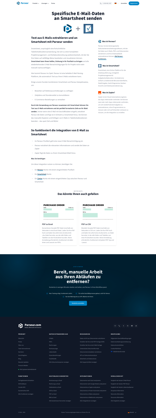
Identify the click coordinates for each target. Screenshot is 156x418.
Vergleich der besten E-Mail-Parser (121, 381)
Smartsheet (41, 174)
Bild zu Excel (52, 397)
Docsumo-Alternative (117, 397)
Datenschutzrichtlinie (117, 345)
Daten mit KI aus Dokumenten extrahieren (92, 338)
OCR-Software (22, 384)
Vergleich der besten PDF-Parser (120, 384)
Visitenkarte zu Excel (55, 387)
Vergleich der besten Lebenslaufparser (122, 387)
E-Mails (51, 338)
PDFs (50, 342)
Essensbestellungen (55, 355)
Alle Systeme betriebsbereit (28, 369)
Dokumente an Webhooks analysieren (91, 397)
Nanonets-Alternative (117, 394)
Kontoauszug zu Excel (55, 381)
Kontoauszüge (53, 349)
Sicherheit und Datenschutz (88, 359)
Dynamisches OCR (23, 391)
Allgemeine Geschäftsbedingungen (121, 338)
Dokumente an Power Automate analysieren (93, 391)
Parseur (40, 170)
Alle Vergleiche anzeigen (118, 401)
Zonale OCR (21, 387)
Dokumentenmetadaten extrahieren (90, 352)
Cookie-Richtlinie (116, 349)
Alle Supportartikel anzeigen (88, 362)
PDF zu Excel (53, 394)
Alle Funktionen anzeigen (25, 394)
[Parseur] (29, 325)
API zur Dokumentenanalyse (88, 355)
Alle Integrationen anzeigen (88, 401)
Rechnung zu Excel (54, 384)
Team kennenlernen (24, 349)
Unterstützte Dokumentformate (89, 349)
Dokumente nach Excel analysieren (90, 381)
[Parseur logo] (23, 3)
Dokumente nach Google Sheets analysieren (93, 384)
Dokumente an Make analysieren (89, 394)
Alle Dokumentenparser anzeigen (59, 362)
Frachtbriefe (52, 359)
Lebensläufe (52, 352)
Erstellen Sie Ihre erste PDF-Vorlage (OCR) (92, 342)
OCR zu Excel (53, 391)
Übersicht (21, 338)
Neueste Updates (23, 362)
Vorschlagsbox (22, 355)
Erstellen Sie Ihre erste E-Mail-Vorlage (91, 345)
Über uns (21, 345)
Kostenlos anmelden (78, 303)
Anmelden (124, 3)
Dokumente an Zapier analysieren (90, 387)
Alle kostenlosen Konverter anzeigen (60, 401)
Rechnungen (53, 345)
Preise (53, 3)
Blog (19, 359)
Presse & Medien (23, 366)
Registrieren (134, 3)
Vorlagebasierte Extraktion (26, 381)
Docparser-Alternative (117, 391)
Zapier (39, 178)
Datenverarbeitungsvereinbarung (121, 342)
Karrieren (21, 352)
